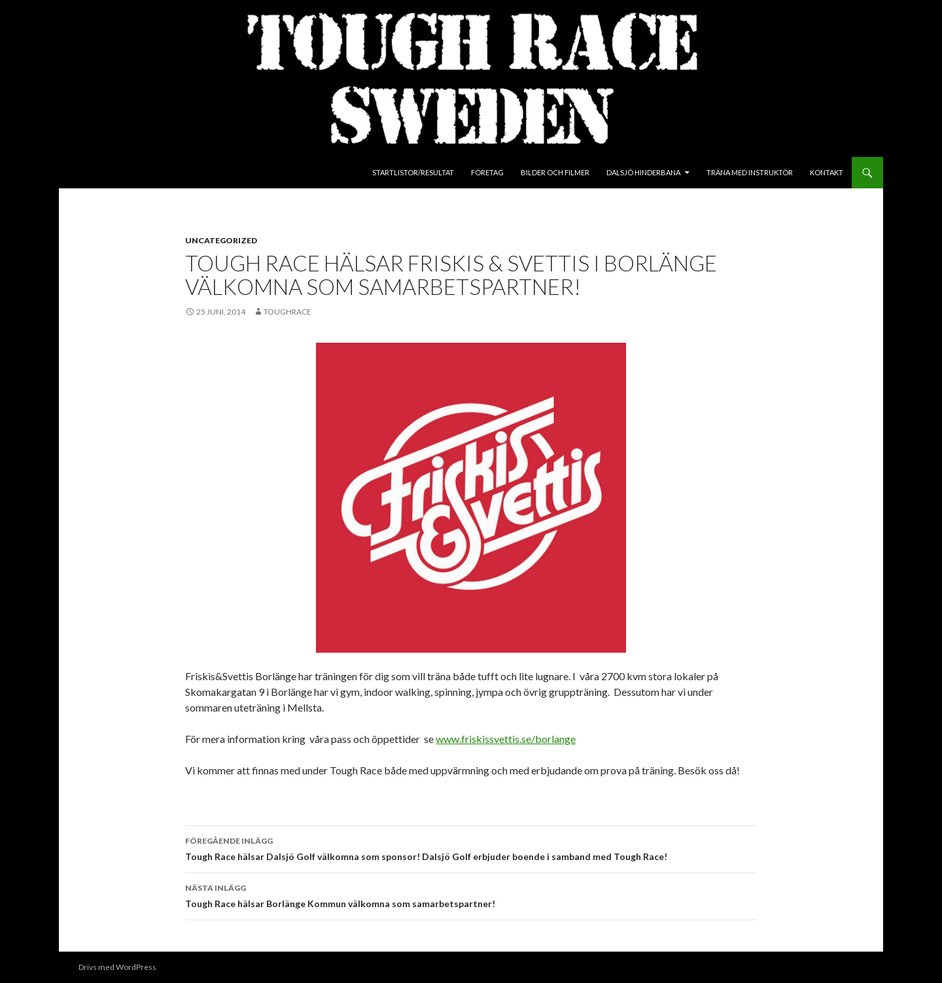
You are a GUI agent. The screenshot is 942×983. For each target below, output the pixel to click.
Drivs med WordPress (117, 967)
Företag (487, 172)
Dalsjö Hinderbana (643, 172)
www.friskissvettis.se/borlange (506, 739)
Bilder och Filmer (555, 172)
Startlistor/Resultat (413, 172)
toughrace (287, 312)
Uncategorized (221, 240)
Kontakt (826, 172)
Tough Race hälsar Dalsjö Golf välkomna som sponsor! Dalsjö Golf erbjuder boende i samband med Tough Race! (471, 847)
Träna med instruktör (749, 172)
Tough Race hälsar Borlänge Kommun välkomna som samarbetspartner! (471, 894)
